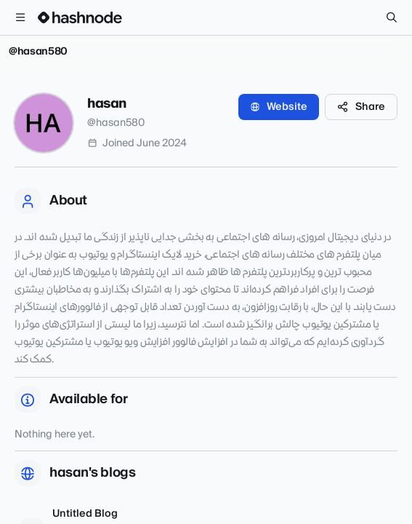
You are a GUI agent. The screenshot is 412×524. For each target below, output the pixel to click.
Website (278, 107)
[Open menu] (20, 17)
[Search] (391, 17)
